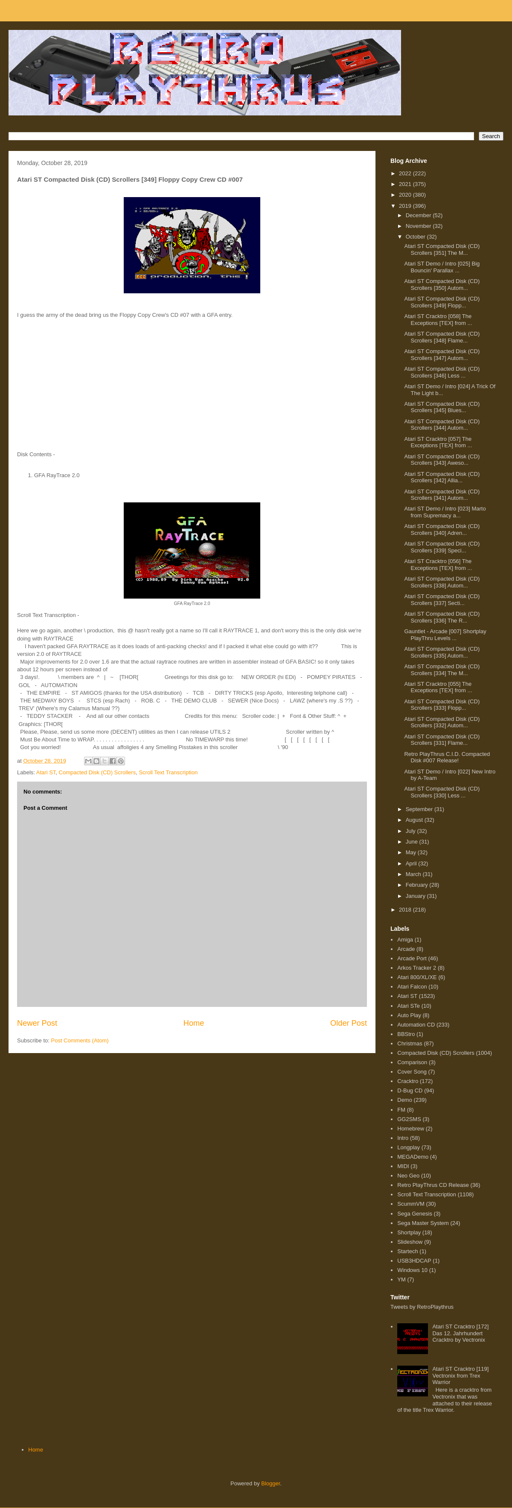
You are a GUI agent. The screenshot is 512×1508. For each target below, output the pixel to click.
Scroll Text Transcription (168, 772)
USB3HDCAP (414, 1260)
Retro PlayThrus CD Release (433, 1185)
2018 (406, 909)
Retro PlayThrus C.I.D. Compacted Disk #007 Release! (447, 757)
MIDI (403, 1166)
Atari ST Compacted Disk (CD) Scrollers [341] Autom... (442, 495)
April (412, 863)
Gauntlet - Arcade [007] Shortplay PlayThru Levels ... (445, 634)
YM (401, 1279)
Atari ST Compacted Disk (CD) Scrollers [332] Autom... (442, 722)
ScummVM (411, 1204)
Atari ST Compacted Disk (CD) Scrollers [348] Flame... (442, 337)
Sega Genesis (414, 1213)
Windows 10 (412, 1270)
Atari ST (46, 772)
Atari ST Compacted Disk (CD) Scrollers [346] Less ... (442, 372)
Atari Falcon (412, 986)
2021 (406, 184)
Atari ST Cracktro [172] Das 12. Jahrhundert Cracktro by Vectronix (460, 1333)
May (412, 852)
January (416, 896)
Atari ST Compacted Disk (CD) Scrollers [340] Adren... (442, 529)
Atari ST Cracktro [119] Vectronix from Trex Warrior (460, 1375)
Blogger (270, 1483)
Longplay (408, 1147)
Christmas (409, 1043)
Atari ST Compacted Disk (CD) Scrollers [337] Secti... (442, 599)
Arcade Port (412, 958)
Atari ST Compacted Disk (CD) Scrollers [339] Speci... (442, 547)
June (412, 841)
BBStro (406, 1034)
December (419, 215)
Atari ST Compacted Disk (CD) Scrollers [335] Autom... (442, 652)
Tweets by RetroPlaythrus (422, 1307)
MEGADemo (412, 1157)
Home (193, 1023)
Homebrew (410, 1128)
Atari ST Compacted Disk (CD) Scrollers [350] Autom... (442, 284)
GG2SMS (409, 1119)
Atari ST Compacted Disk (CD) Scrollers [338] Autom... (442, 582)
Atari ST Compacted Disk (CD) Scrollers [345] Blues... (442, 407)
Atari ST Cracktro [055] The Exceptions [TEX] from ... (438, 687)
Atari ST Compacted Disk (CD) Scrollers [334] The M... (442, 669)
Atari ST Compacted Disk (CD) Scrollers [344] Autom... (442, 424)
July (411, 831)
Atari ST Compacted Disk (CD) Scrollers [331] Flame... (442, 740)
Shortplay (409, 1232)
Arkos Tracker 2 (416, 968)
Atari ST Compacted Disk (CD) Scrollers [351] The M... (442, 249)
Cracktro (407, 1081)
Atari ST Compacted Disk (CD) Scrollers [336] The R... (442, 617)
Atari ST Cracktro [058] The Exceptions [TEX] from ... (438, 319)
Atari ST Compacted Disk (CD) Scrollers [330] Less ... (442, 792)
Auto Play (409, 1015)
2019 (406, 206)
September (420, 809)
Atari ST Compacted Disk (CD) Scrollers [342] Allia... (442, 477)
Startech (407, 1251)
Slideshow (409, 1242)
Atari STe (408, 1006)
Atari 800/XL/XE (417, 977)
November (419, 226)
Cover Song (412, 1071)
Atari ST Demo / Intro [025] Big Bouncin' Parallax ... (442, 267)
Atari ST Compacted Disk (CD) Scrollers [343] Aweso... (442, 459)
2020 (406, 195)
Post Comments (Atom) (80, 1040)
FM (401, 1110)
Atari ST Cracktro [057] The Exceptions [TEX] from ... (438, 442)
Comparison (412, 1062)
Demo (404, 1100)
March (414, 874)
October (416, 236)
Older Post (348, 1023)
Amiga (405, 939)
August (415, 820)
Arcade (406, 949)
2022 (406, 173)
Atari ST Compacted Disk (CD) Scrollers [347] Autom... (442, 354)
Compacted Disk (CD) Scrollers (97, 772)
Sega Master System (423, 1223)
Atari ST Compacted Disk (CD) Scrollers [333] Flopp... (442, 704)
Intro (402, 1138)
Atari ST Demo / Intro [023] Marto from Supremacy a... (445, 512)
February (418, 885)
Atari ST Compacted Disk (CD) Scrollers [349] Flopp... (442, 302)
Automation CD (416, 1024)
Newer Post (37, 1023)
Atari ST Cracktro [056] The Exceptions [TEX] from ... (438, 564)
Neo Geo (408, 1175)
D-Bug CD (409, 1090)
